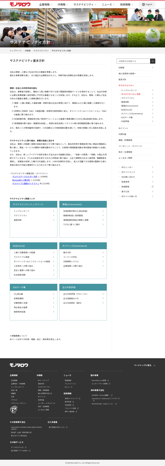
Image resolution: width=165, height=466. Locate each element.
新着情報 (68, 380)
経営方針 (122, 79)
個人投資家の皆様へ (127, 73)
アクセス (14, 400)
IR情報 (63, 4)
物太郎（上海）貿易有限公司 (21, 432)
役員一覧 (14, 390)
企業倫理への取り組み (83, 265)
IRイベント (123, 128)
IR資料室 (122, 134)
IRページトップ (43, 380)
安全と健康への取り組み (34, 270)
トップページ (15, 50)
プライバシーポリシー (19, 403)
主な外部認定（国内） (83, 302)
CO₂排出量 (34, 293)
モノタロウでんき (17, 447)
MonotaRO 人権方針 (21, 180)
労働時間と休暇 (34, 302)
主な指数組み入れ (83, 298)
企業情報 (45, 4)
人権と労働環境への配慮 (34, 252)
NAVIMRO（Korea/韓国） (101, 395)
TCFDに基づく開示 (83, 224)
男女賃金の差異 (34, 307)
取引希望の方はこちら (57, 427)
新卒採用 (68, 402)
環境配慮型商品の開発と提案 (83, 219)
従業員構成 (34, 298)
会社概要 (14, 380)
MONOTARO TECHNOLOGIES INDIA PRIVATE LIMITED (26, 428)
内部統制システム (83, 261)
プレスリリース (70, 384)
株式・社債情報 (125, 151)
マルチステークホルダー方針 (24, 176)
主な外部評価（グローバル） (83, 293)
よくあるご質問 (125, 157)
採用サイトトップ (71, 399)
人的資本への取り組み (34, 265)
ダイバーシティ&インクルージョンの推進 (34, 261)
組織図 (13, 393)
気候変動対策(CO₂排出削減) (83, 210)
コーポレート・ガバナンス (130, 146)
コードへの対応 (83, 256)
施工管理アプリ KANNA (19, 451)
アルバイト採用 (70, 408)
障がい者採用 (69, 412)
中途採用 (68, 405)
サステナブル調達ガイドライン (25, 183)
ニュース (108, 4)
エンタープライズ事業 (99, 384)
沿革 (12, 397)
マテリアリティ (34, 215)
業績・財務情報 (125, 140)
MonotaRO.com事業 (99, 380)
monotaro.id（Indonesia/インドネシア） (106, 399)
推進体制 (34, 219)
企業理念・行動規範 (18, 384)
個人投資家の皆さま (45, 393)
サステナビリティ (84, 4)
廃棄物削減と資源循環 (83, 215)
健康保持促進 (34, 311)
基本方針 (83, 252)
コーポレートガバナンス (46, 403)
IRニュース (68, 387)
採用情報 (126, 4)
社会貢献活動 (34, 274)
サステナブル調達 (34, 256)
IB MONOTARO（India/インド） (103, 404)
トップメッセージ (34, 210)
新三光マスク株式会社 (19, 436)
